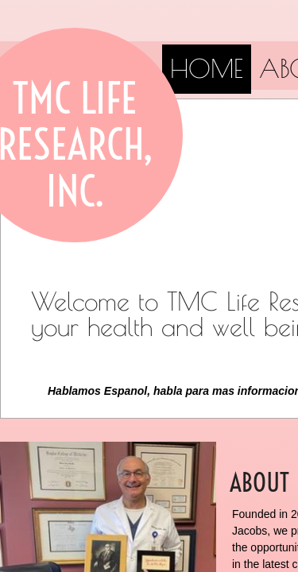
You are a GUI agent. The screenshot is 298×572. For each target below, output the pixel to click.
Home (206, 68)
